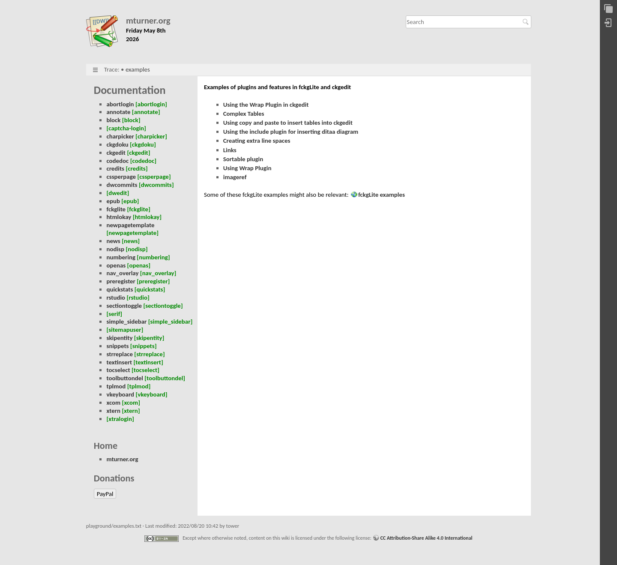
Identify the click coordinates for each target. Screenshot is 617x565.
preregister (120, 281)
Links (230, 150)
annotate (118, 112)
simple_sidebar (126, 321)
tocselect (118, 370)
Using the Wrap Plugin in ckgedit (266, 104)
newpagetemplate (130, 225)
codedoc (117, 161)
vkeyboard (120, 394)
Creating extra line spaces (257, 140)
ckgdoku (117, 144)
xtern (113, 411)
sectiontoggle (124, 306)
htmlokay (118, 217)
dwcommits (121, 185)
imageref (235, 177)
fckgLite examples (381, 194)
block (113, 120)
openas (116, 265)
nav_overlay (122, 273)
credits (115, 168)
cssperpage (121, 176)
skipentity (119, 338)
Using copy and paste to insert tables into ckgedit (288, 122)
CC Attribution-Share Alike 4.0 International (426, 538)
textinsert (119, 362)
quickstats (119, 289)
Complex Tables (243, 113)
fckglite (116, 209)
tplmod (116, 386)
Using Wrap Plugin (247, 168)
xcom (113, 402)
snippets (117, 346)
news (113, 241)
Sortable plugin (243, 159)
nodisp (115, 249)
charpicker (120, 136)
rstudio (115, 297)
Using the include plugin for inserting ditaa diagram (290, 131)
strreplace (119, 354)
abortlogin (120, 104)
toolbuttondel (124, 378)
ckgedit (116, 152)
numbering (120, 257)
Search (527, 22)
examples (138, 69)
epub (113, 201)
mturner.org (148, 20)
